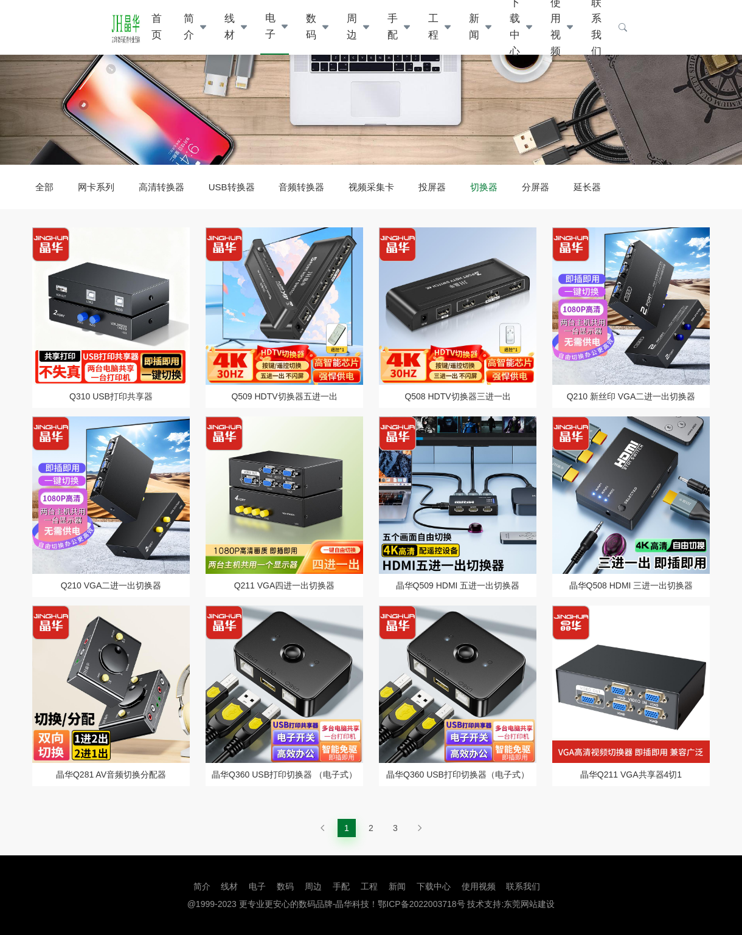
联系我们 (523, 886)
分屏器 (535, 187)
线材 (229, 27)
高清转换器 (161, 187)
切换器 (484, 187)
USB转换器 (232, 187)
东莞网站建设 (529, 904)
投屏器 (432, 187)
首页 (156, 27)
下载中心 (434, 886)
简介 (189, 27)
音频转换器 (301, 187)
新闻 (474, 27)
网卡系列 (96, 187)
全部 (44, 187)
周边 (352, 27)
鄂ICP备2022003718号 (421, 904)
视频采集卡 (371, 187)
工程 (433, 27)
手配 (392, 27)
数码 (311, 27)
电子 (270, 26)
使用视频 (479, 886)
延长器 (587, 187)
